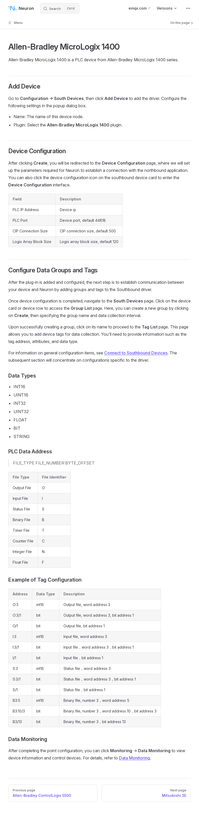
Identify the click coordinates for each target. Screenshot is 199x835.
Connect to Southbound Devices (135, 352)
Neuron (21, 8)
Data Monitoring (134, 757)
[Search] (60, 8)
